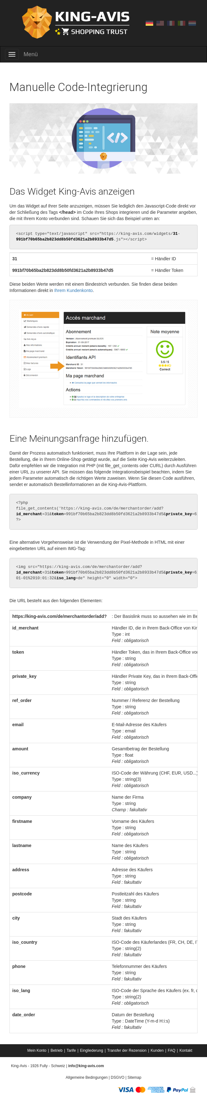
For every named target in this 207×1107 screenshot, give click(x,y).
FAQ (171, 1050)
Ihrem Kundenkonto (73, 290)
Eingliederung (91, 1050)
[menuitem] (37, 1050)
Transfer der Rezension (127, 1050)
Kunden (157, 1050)
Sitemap (134, 1077)
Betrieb (57, 1050)
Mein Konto (37, 1050)
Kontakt (185, 1050)
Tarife (71, 1050)
